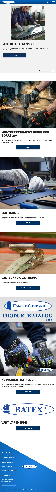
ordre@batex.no (11, 461)
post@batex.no (9, 462)
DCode (34, 489)
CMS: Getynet (17, 489)
